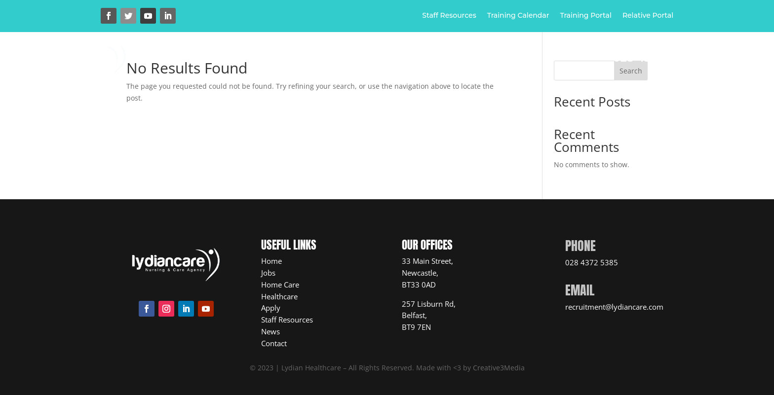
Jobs (443, 60)
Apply (479, 60)
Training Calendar (518, 16)
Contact (387, 75)
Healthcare (384, 60)
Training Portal (585, 16)
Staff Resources (449, 16)
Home (258, 60)
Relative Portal (647, 16)
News (517, 60)
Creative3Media (499, 367)
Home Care (310, 60)
